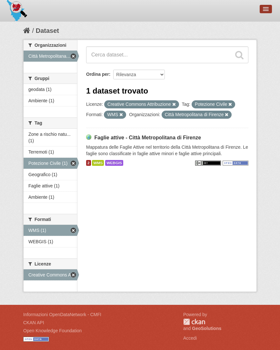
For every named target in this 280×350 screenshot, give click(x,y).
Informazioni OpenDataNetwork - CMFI (62, 314)
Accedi (190, 338)
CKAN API (33, 322)
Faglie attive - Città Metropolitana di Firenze (147, 137)
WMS (98, 163)
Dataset (47, 30)
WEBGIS (114, 163)
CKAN (194, 321)
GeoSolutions (206, 328)
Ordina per (97, 74)
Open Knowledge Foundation (52, 330)
